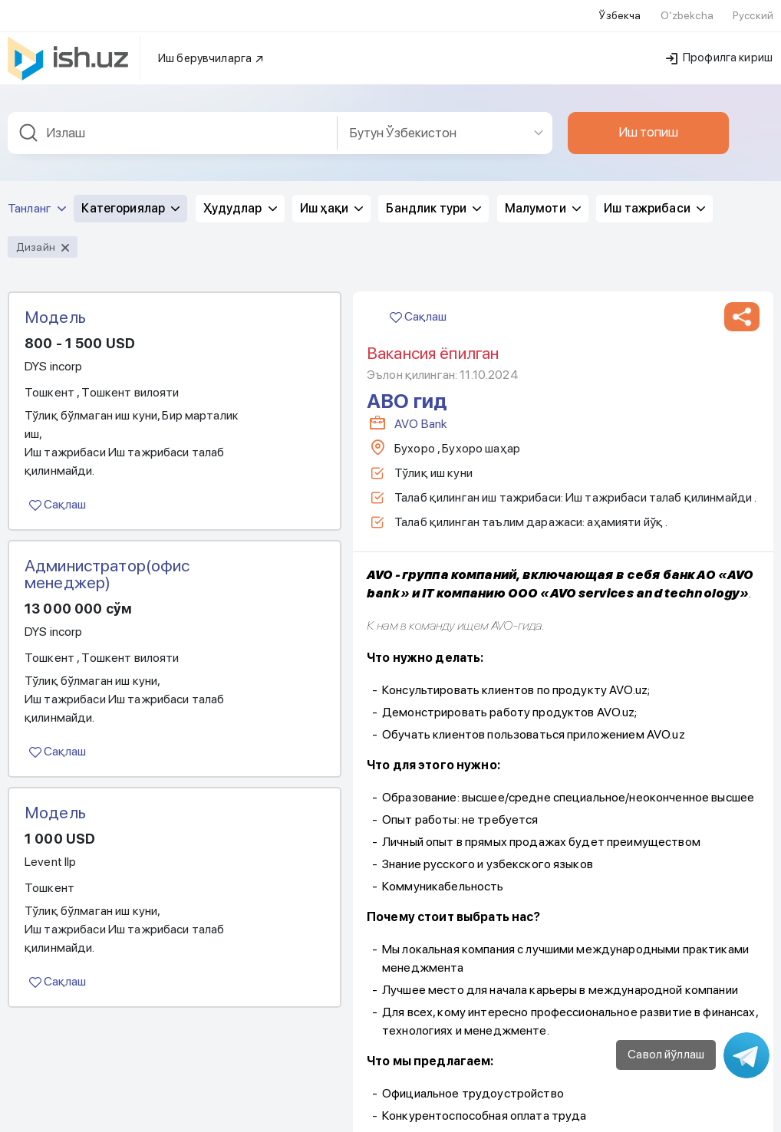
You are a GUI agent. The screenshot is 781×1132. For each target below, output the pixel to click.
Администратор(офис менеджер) (107, 554)
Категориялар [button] (130, 189)
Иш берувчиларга (211, 39)
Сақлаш (57, 485)
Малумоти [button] (543, 189)
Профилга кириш (719, 38)
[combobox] (173, 114)
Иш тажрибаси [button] (654, 189)
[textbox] (173, 114)
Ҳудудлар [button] (240, 189)
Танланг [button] (37, 189)
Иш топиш (648, 112)
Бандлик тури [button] (433, 189)
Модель (55, 297)
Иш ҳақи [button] (331, 189)
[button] (742, 297)
